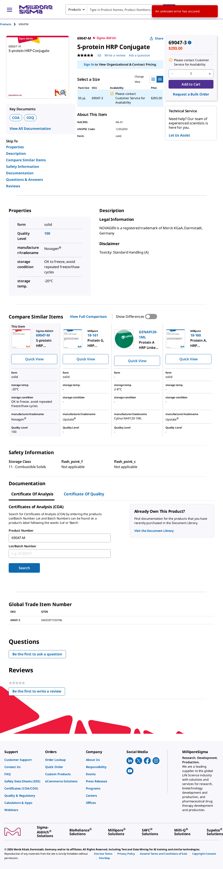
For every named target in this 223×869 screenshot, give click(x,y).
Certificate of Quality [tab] (84, 493)
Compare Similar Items (26, 160)
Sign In (89, 64)
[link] (22, 759)
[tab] (9, 24)
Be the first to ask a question (37, 654)
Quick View (34, 359)
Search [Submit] (24, 568)
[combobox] (120, 9)
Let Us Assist (179, 135)
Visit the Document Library (154, 531)
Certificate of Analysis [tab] (32, 493)
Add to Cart (191, 84)
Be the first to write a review (38, 692)
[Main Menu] (9, 10)
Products (5, 24)
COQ (30, 117)
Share (156, 38)
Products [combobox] (74, 9)
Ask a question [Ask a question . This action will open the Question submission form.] (139, 55)
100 (47, 233)
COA (16, 117)
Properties (15, 147)
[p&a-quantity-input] (191, 74)
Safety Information (22, 166)
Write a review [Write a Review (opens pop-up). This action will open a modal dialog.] (115, 55)
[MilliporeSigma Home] (35, 9)
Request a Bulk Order (191, 94)
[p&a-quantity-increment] (209, 73)
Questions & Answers (24, 179)
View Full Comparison (88, 316)
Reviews (13, 186)
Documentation (20, 173)
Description (16, 153)
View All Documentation (30, 128)
